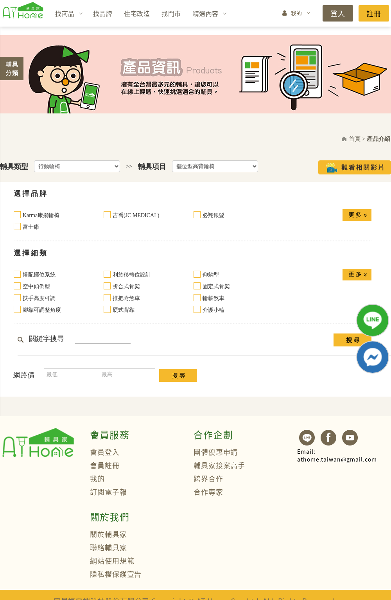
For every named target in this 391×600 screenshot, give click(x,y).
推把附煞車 (126, 298)
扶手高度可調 (39, 298)
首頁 (355, 139)
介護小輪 (213, 310)
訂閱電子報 (108, 492)
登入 (337, 13)
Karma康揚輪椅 (41, 215)
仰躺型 (211, 275)
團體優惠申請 (216, 452)
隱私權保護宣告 (116, 574)
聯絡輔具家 (108, 547)
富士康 (31, 227)
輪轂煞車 (213, 298)
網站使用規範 (112, 560)
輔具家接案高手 (219, 465)
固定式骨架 (216, 286)
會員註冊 (105, 465)
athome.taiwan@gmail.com (337, 455)
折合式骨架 (126, 286)
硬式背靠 (124, 310)
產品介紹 (378, 139)
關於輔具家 (108, 534)
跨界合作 (208, 478)
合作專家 (208, 492)
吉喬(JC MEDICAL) (136, 215)
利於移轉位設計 (132, 275)
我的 (296, 13)
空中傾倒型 (36, 286)
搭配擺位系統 (39, 275)
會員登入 (105, 452)
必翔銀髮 (213, 215)
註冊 (373, 13)
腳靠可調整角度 (42, 310)
